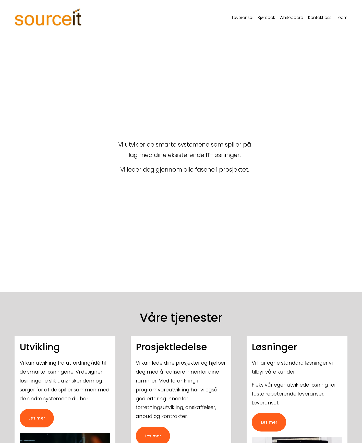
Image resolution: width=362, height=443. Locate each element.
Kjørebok (266, 17)
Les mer (37, 418)
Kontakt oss (319, 17)
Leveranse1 (242, 17)
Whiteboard (291, 17)
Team (341, 17)
